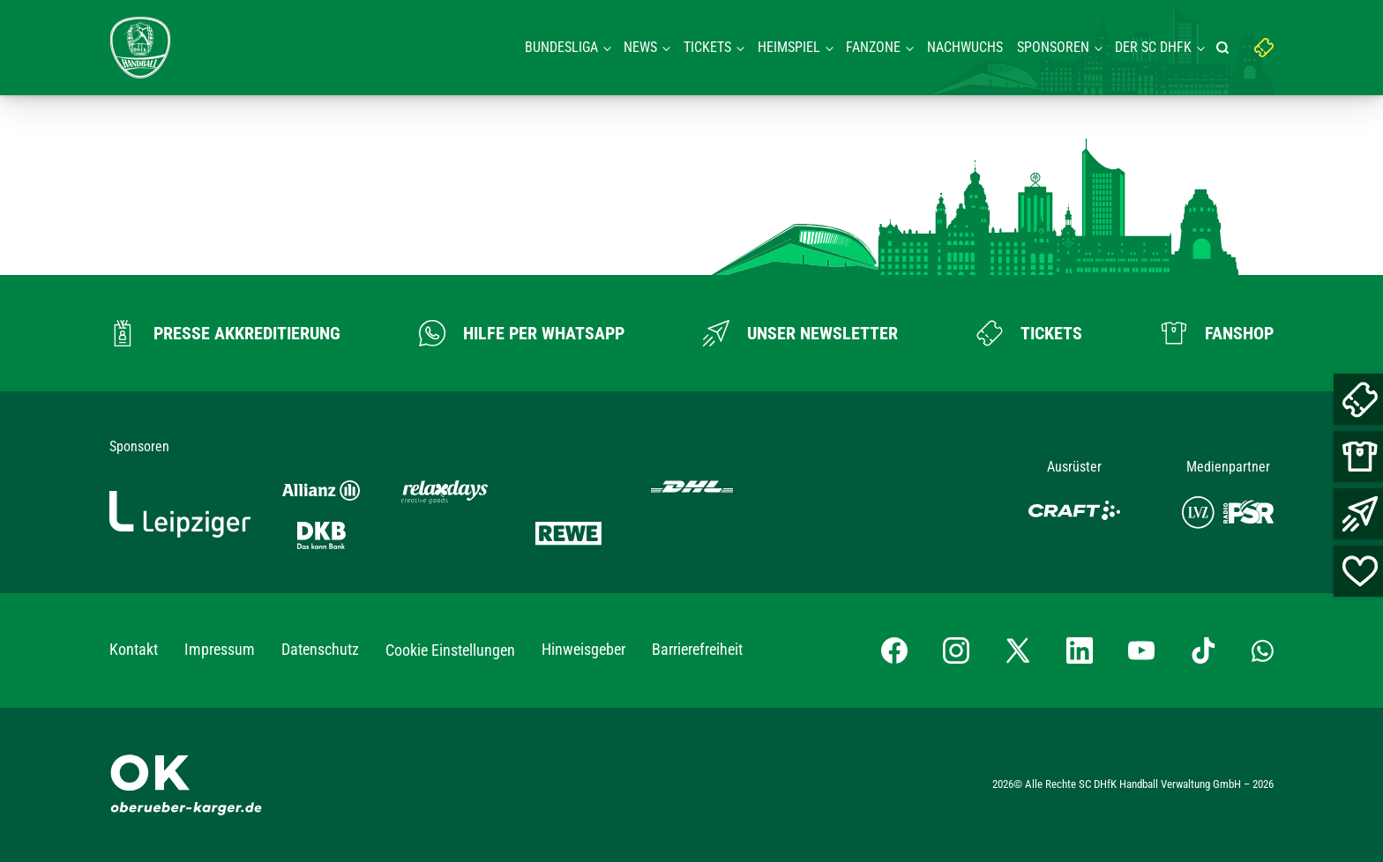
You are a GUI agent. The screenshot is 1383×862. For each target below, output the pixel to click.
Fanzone (873, 47)
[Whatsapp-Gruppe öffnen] (1263, 649)
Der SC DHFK (1153, 47)
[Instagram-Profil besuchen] (956, 650)
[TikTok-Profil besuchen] (1203, 650)
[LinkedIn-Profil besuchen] (1079, 650)
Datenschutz (320, 649)
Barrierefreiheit (697, 649)
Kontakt (133, 649)
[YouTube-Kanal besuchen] (1141, 650)
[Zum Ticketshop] (1029, 333)
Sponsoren (1053, 47)
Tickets (707, 47)
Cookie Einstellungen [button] (450, 650)
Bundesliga (561, 47)
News (640, 47)
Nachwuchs (965, 47)
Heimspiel (789, 47)
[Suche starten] (1225, 47)
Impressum (219, 649)
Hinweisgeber (583, 649)
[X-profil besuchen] (1018, 650)
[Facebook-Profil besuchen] (894, 650)
